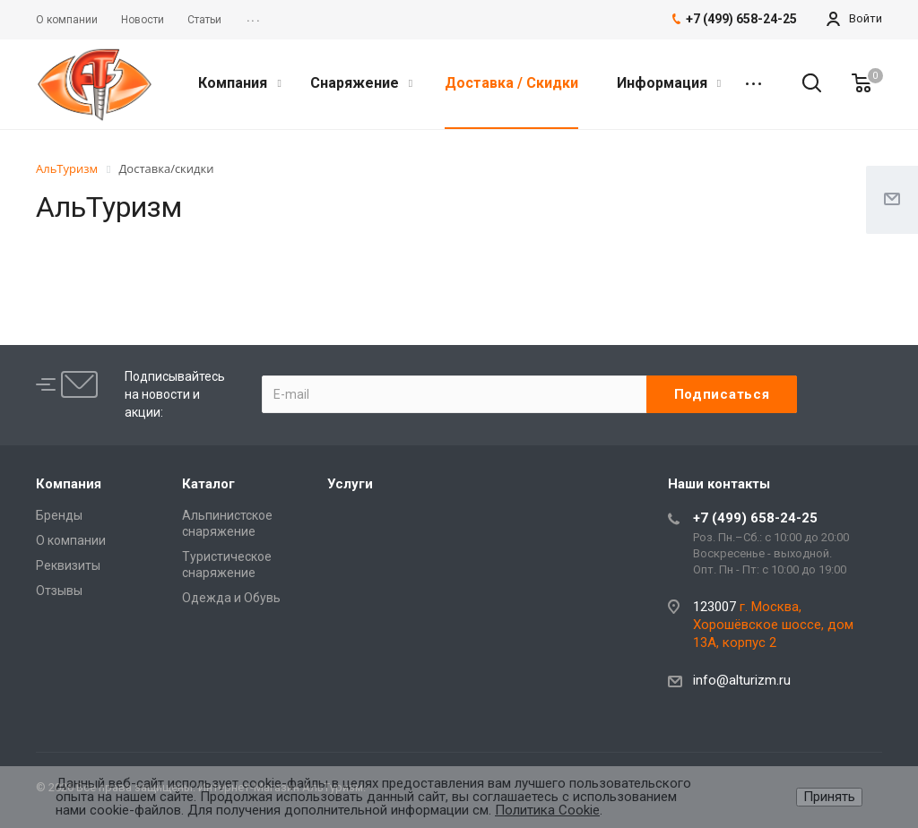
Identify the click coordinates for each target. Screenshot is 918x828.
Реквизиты (68, 565)
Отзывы (59, 590)
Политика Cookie (547, 810)
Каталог (208, 484)
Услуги (350, 484)
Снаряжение (361, 82)
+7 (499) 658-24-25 (755, 518)
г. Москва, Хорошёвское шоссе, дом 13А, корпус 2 (773, 625)
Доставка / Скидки (511, 82)
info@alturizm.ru (742, 680)
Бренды (59, 515)
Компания (239, 82)
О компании (71, 540)
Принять (829, 797)
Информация (669, 82)
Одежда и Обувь (231, 598)
